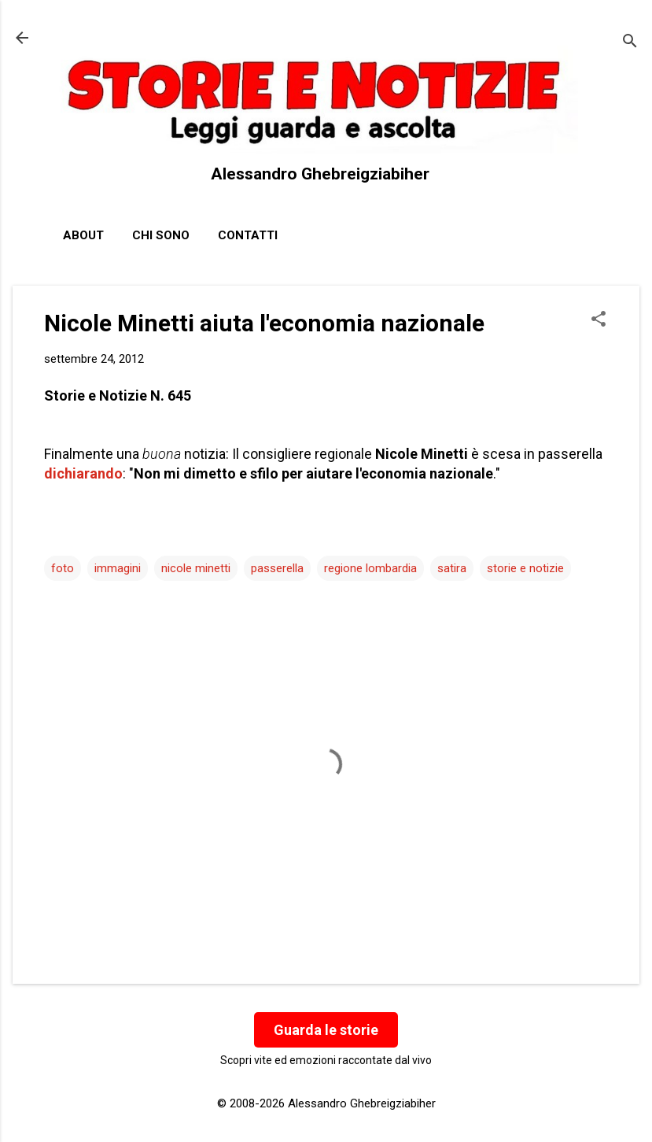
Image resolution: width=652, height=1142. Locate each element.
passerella (277, 568)
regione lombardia (370, 568)
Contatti (248, 235)
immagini (117, 568)
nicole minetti (195, 568)
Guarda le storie (326, 1030)
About (83, 235)
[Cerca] (630, 43)
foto (62, 568)
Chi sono (161, 235)
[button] (598, 320)
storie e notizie (525, 568)
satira (451, 568)
